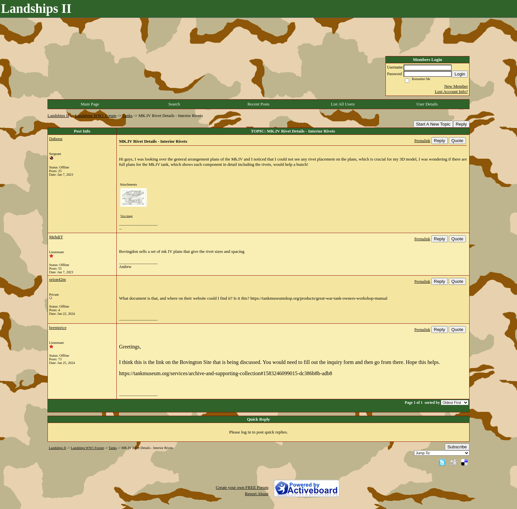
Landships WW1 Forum (95, 115)
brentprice (58, 327)
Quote (457, 140)
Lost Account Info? (451, 91)
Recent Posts (259, 104)
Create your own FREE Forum (242, 487)
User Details (427, 104)
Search (174, 104)
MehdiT (56, 236)
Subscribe (457, 446)
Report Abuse (256, 493)
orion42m (57, 279)
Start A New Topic (433, 124)
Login (459, 74)
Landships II (58, 115)
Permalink (422, 141)
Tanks (127, 115)
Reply (461, 124)
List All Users (342, 104)
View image (126, 216)
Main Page (90, 104)
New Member (456, 86)
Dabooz (55, 138)
